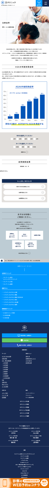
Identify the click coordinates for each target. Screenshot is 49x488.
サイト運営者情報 (30, 397)
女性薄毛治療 (29, 363)
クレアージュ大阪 (7, 281)
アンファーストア (24, 469)
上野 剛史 (35, 441)
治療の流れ (4, 382)
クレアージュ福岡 (7, 284)
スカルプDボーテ (24, 473)
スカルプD (24, 471)
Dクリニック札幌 (24, 401)
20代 (14, 139)
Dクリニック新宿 (24, 407)
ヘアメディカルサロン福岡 (10, 304)
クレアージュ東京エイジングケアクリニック (10, 278)
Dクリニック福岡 (24, 416)
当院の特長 (4, 358)
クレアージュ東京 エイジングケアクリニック (24, 454)
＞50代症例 (5, 369)
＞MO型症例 (5, 376)
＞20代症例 (5, 363)
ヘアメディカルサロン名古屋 (10, 302)
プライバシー (29, 395)
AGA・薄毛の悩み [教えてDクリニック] (24, 464)
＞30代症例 (5, 365)
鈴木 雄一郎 (13, 437)
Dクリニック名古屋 (24, 410)
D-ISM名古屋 (6, 315)
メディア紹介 (5, 393)
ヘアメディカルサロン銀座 (10, 295)
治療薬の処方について (31, 358)
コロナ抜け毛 (29, 360)
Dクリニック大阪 (24, 413)
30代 (20, 139)
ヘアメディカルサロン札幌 (10, 292)
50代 (31, 139)
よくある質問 (5, 386)
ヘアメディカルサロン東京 (10, 300)
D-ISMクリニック (24, 462)
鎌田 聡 (13, 441)
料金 (3, 380)
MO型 (17, 147)
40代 (26, 139)
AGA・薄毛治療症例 (6, 360)
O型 (28, 147)
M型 (23, 147)
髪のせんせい (24, 477)
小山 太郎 (35, 432)
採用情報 (4, 397)
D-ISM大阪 (6, 318)
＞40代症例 (5, 367)
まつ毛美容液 (24, 475)
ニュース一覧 (5, 395)
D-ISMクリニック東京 (9, 313)
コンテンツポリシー (30, 393)
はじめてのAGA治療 (6, 356)
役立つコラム (5, 384)
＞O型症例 (5, 373)
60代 (37, 139)
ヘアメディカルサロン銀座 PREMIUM (13, 297)
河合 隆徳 (35, 437)
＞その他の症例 (6, 378)
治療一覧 (28, 356)
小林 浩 (13, 432)
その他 (34, 147)
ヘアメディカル (24, 460)
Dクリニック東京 (24, 404)
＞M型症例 (5, 371)
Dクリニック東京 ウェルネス (24, 466)
